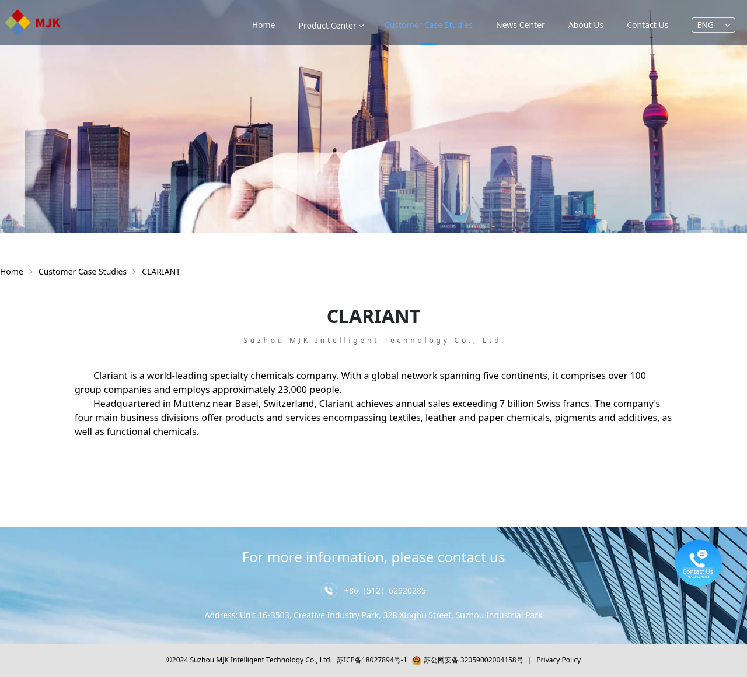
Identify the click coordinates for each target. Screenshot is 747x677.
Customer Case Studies (83, 271)
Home (263, 25)
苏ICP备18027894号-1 (372, 660)
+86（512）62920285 (385, 590)
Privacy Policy (558, 660)
